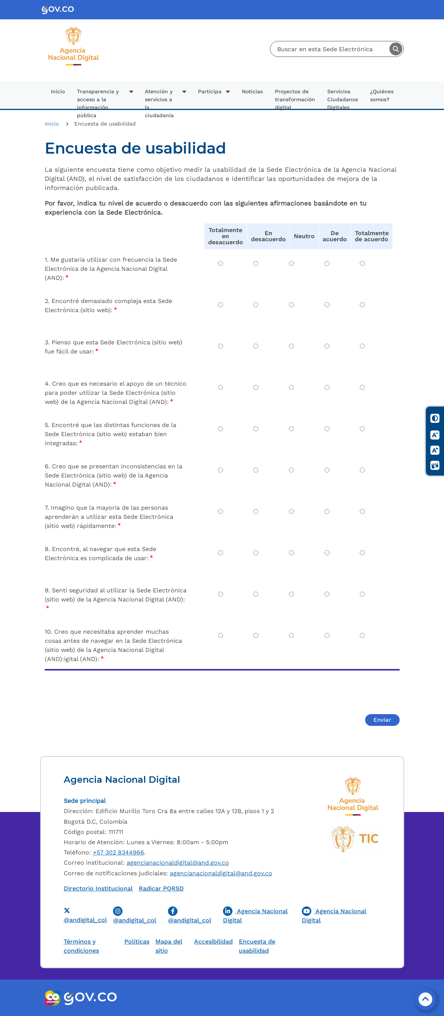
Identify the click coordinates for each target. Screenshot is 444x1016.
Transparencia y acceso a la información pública (98, 98)
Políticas (136, 941)
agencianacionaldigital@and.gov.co (178, 862)
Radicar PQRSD (161, 888)
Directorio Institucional (98, 888)
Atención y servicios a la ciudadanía (159, 98)
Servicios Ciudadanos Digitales (342, 98)
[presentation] (102, 692)
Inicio (58, 91)
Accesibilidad (213, 941)
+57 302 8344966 (118, 852)
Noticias (252, 91)
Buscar (395, 48)
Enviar (382, 719)
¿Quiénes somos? (382, 95)
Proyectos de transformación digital (295, 98)
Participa (209, 91)
